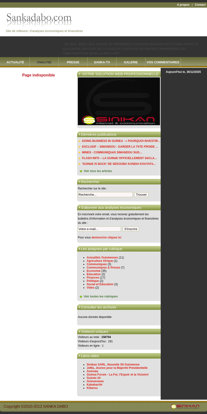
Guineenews (95, 381)
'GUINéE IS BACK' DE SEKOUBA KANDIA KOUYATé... (118, 164)
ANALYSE (44, 62)
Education (94, 274)
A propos (183, 4)
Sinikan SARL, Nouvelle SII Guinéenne (113, 364)
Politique (93, 281)
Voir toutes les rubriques (101, 296)
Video (91, 287)
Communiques (97, 264)
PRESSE (73, 62)
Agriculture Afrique (100, 261)
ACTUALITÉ (15, 62)
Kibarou (92, 388)
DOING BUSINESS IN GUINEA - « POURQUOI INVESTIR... (121, 141)
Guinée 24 (94, 378)
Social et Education (100, 284)
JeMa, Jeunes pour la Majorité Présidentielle (117, 368)
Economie (94, 271)
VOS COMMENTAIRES (163, 62)
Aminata (92, 371)
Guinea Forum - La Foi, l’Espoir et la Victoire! (118, 374)
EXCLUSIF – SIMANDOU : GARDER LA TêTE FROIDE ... (120, 146)
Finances (93, 277)
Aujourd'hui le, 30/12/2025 (183, 72)
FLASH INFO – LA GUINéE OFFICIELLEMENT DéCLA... (119, 158)
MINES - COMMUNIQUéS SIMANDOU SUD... (112, 152)
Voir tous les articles (98, 171)
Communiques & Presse (103, 267)
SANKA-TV (102, 62)
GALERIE (131, 62)
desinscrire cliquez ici (106, 237)
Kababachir (94, 384)
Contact (200, 4)
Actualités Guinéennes (102, 257)
